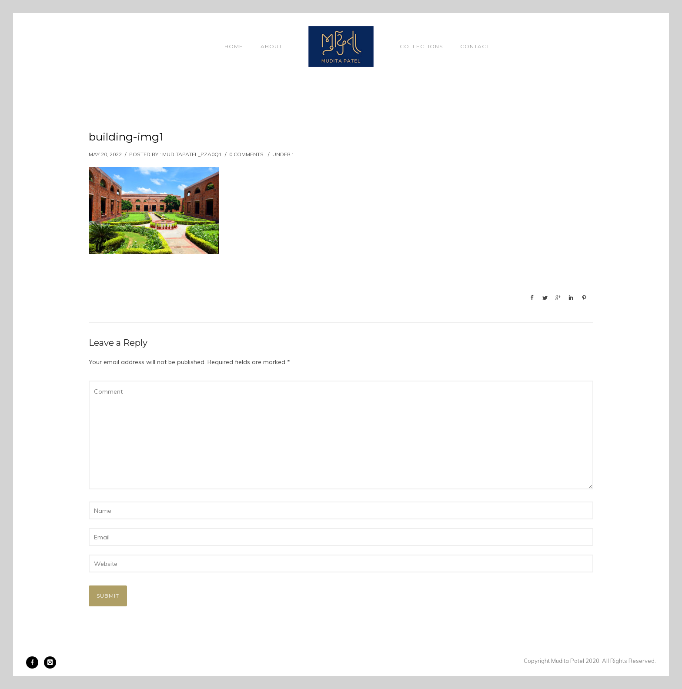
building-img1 (126, 136)
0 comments (246, 154)
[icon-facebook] (34, 662)
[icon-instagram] (50, 662)
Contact (475, 46)
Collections (421, 46)
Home (233, 46)
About (271, 46)
